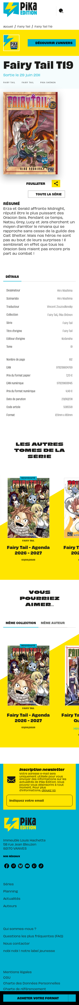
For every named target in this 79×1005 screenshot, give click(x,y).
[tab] (12, 276)
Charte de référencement (24, 988)
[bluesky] (20, 865)
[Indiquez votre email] (34, 800)
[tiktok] (41, 865)
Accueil (8, 26)
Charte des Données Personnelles (31, 983)
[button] (52, 42)
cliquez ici (49, 790)
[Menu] (66, 11)
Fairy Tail (23, 26)
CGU (7, 977)
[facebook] (6, 865)
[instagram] (13, 865)
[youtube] (27, 865)
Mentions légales (17, 971)
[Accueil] (20, 9)
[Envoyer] (68, 800)
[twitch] (34, 865)
